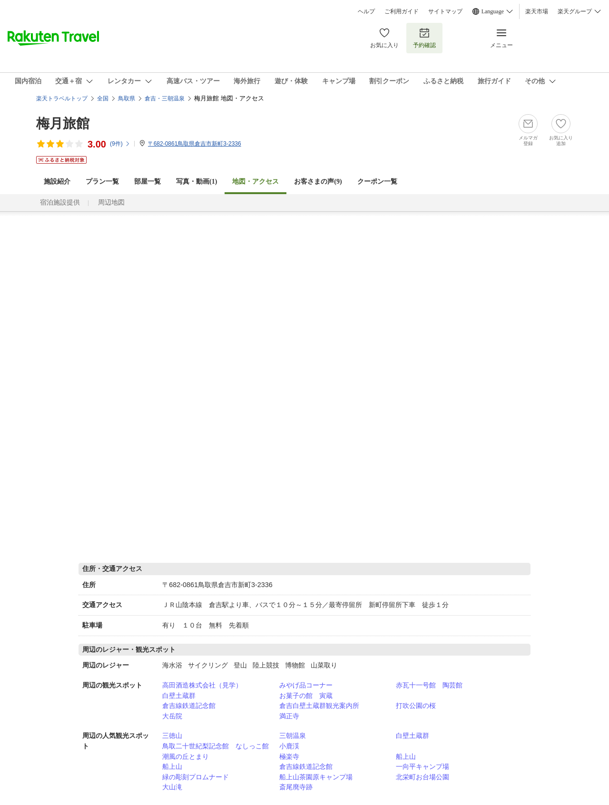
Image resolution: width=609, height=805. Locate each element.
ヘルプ (366, 11)
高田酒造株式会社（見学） (202, 685)
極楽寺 (289, 756)
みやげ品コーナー (306, 685)
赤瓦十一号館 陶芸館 (429, 685)
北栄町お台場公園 (422, 777)
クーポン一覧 (377, 181)
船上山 (406, 756)
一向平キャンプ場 (422, 766)
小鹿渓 (289, 746)
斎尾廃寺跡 (296, 787)
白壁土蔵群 (179, 695)
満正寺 (289, 716)
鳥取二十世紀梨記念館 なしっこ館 (215, 746)
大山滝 (172, 787)
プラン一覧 (102, 181)
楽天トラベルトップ (62, 98)
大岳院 (172, 716)
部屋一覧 (147, 181)
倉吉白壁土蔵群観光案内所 (319, 705)
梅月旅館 (62, 123)
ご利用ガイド (401, 11)
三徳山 (172, 735)
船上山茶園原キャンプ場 (316, 777)
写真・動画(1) (196, 181)
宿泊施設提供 (60, 202)
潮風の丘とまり (185, 756)
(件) (120, 144)
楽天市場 (536, 11)
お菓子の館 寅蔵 (306, 695)
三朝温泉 (292, 735)
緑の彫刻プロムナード (195, 777)
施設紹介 (57, 181)
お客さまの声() (318, 181)
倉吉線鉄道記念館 (189, 705)
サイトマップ (445, 11)
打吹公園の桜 (416, 705)
